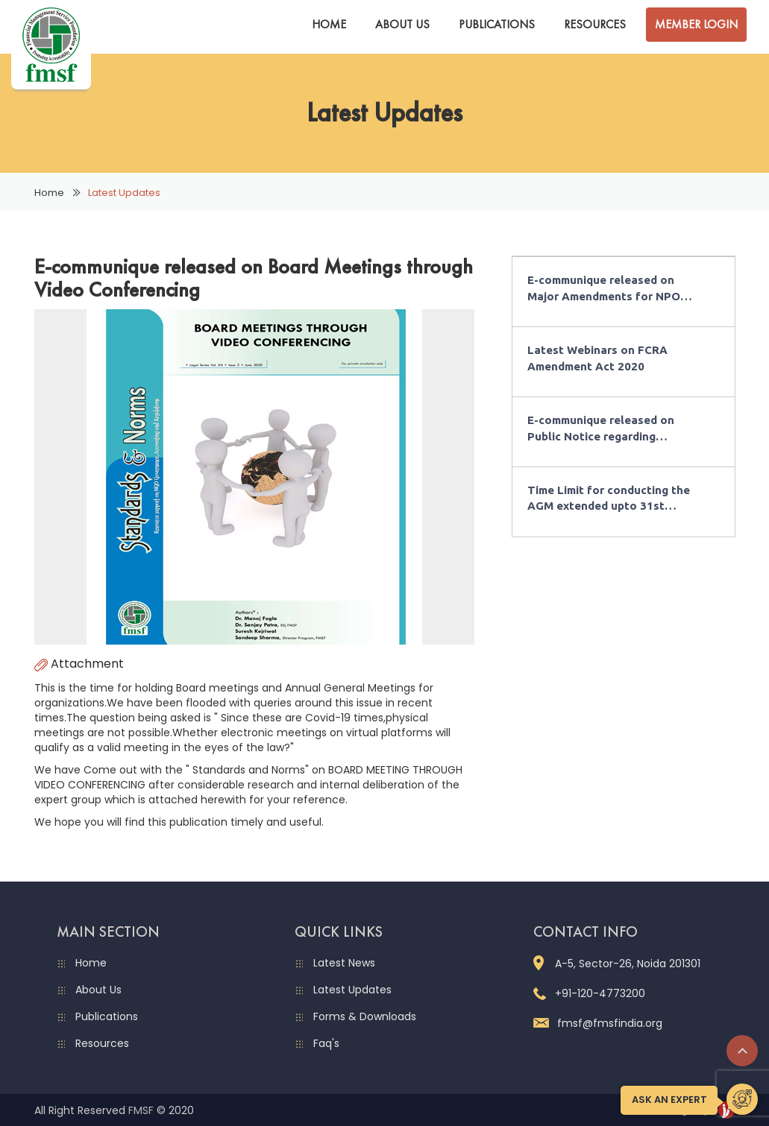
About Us (402, 24)
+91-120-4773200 (589, 993)
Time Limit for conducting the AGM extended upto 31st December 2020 (608, 499)
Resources (595, 24)
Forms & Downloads (364, 1016)
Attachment (79, 663)
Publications (497, 24)
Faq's (326, 1043)
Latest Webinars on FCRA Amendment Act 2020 (597, 358)
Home (329, 24)
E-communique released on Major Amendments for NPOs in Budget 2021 (606, 288)
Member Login (696, 24)
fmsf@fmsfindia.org (597, 1023)
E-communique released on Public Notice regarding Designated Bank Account (600, 429)
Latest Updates (352, 989)
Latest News (344, 962)
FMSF (141, 1110)
